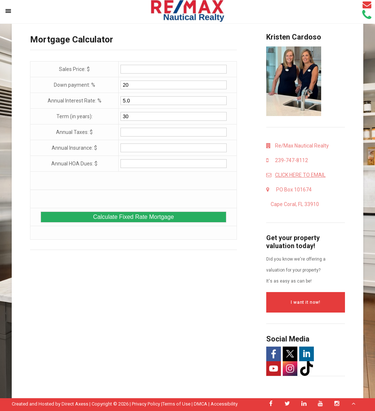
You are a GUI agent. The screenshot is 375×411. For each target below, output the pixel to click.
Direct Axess (75, 404)
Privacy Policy (146, 404)
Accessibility (224, 404)
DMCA (200, 404)
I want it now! (305, 302)
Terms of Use (176, 404)
